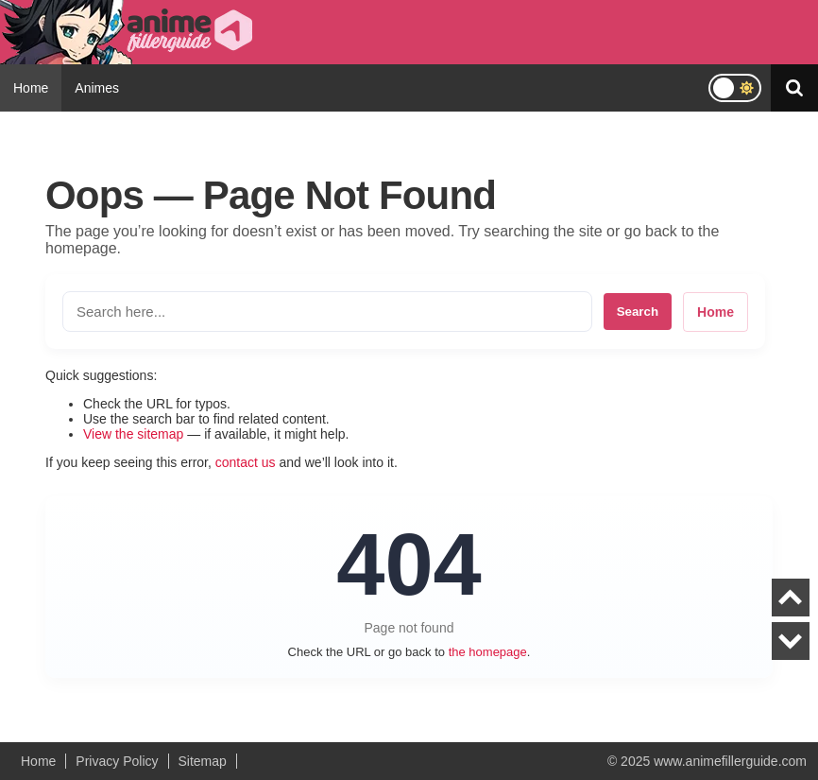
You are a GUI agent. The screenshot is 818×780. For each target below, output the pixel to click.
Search (637, 311)
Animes (97, 87)
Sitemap (203, 761)
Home (30, 87)
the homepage (488, 652)
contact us (245, 462)
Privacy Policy (117, 761)
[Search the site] (327, 311)
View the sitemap (133, 434)
